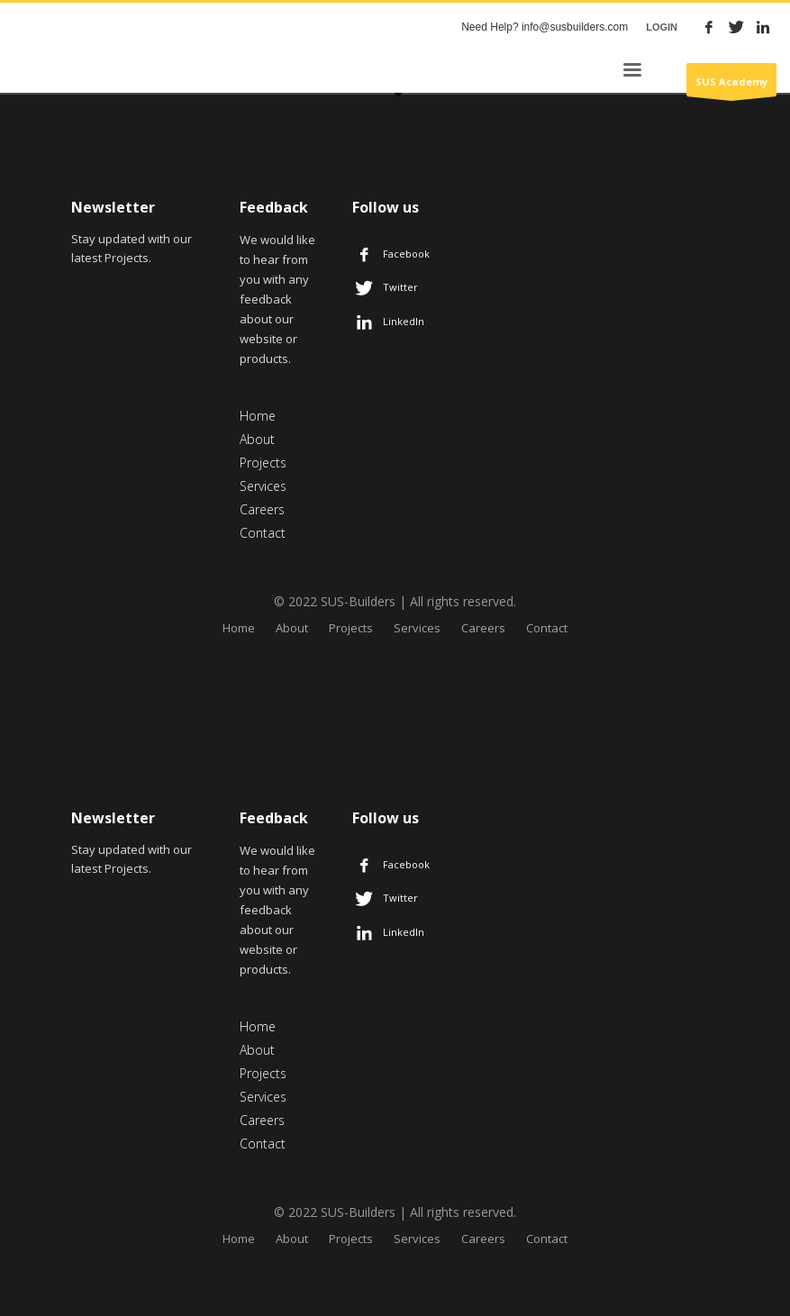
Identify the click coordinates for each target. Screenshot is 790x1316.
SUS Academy (731, 85)
